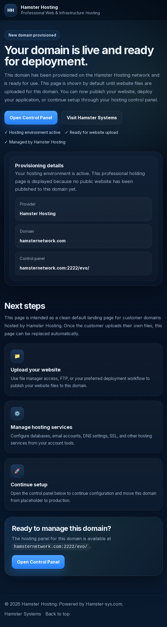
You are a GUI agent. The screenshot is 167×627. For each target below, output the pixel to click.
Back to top (57, 613)
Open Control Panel (31, 117)
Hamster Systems (22, 613)
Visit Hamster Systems (92, 117)
